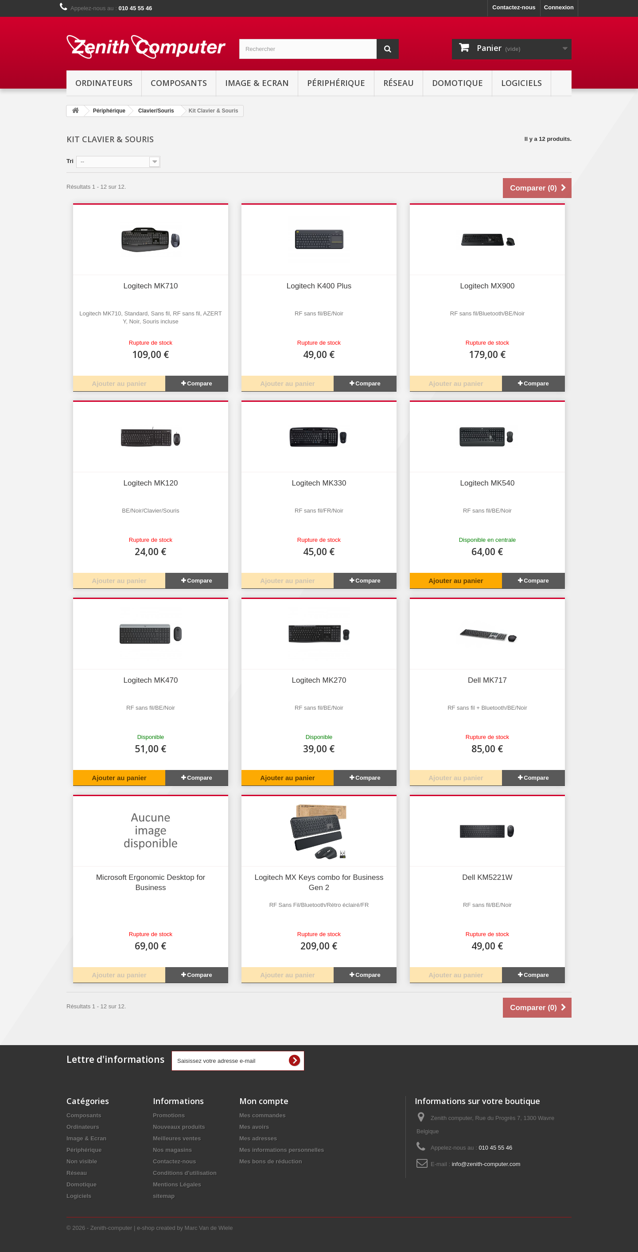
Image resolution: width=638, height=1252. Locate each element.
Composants (179, 83)
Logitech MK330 (319, 483)
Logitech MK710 (151, 286)
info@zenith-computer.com (486, 1164)
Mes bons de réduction (270, 1161)
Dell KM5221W (487, 877)
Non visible (81, 1161)
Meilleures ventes (177, 1138)
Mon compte (263, 1101)
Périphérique (336, 83)
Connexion (559, 7)
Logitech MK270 (319, 680)
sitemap (164, 1196)
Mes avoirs (254, 1127)
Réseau (398, 83)
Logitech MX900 (487, 286)
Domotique (457, 83)
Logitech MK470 (151, 680)
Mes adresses (258, 1138)
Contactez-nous (514, 7)
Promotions (169, 1115)
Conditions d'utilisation (185, 1173)
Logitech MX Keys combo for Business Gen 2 (318, 882)
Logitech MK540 (487, 483)
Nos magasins (172, 1150)
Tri (70, 161)
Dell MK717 (487, 680)
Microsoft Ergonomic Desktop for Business (151, 882)
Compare (199, 383)
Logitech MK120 (151, 483)
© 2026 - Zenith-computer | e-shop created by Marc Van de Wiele (149, 1228)
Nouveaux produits (179, 1127)
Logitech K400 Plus (319, 286)
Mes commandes (262, 1115)
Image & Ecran (257, 83)
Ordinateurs (103, 83)
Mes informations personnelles (281, 1150)
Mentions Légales (177, 1184)
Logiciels (521, 83)
